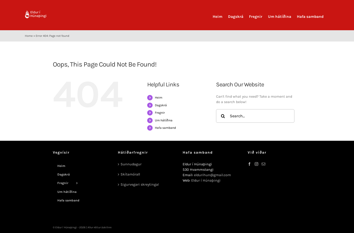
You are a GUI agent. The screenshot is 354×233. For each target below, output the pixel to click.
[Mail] (263, 164)
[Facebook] (249, 164)
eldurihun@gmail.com (212, 175)
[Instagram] (256, 164)
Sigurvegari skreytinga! (140, 184)
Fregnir (160, 113)
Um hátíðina (163, 120)
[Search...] (255, 116)
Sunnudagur (131, 164)
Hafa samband (165, 128)
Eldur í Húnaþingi (206, 180)
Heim (158, 97)
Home (29, 35)
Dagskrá (161, 105)
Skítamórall (130, 174)
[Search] (223, 116)
